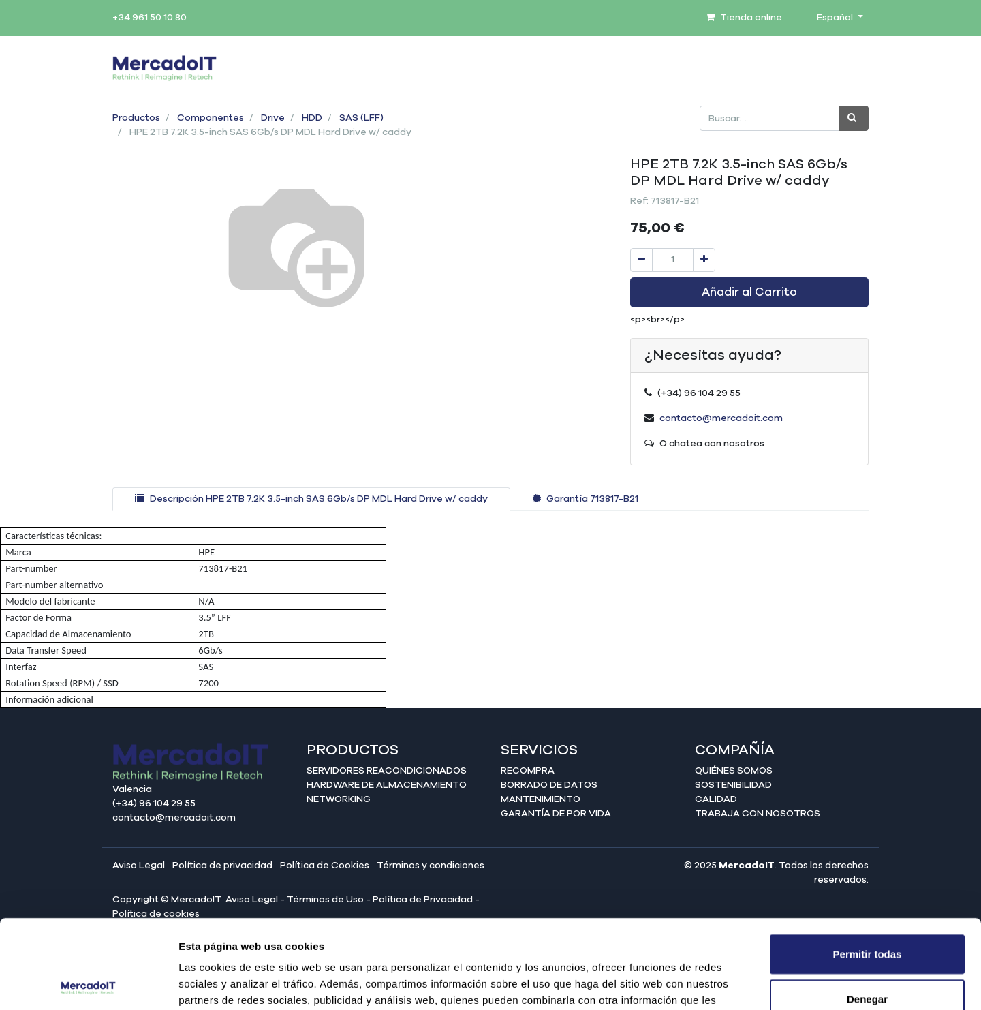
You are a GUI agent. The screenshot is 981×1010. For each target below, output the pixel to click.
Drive (273, 118)
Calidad (716, 799)
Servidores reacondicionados (387, 771)
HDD (312, 118)
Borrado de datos (549, 785)
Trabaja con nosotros (757, 813)
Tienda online (744, 17)
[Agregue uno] (704, 260)
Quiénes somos (734, 771)
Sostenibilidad (733, 785)
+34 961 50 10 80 (149, 17)
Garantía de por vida (556, 813)
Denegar (867, 910)
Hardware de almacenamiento (387, 785)
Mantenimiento (540, 799)
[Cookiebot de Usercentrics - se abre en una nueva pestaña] (88, 983)
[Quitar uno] (641, 260)
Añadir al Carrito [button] (749, 292)
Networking (339, 799)
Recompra (528, 771)
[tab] (311, 499)
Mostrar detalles (737, 983)
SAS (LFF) (361, 118)
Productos (136, 118)
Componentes (210, 118)
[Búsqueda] (854, 118)
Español (836, 17)
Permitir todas (867, 865)
